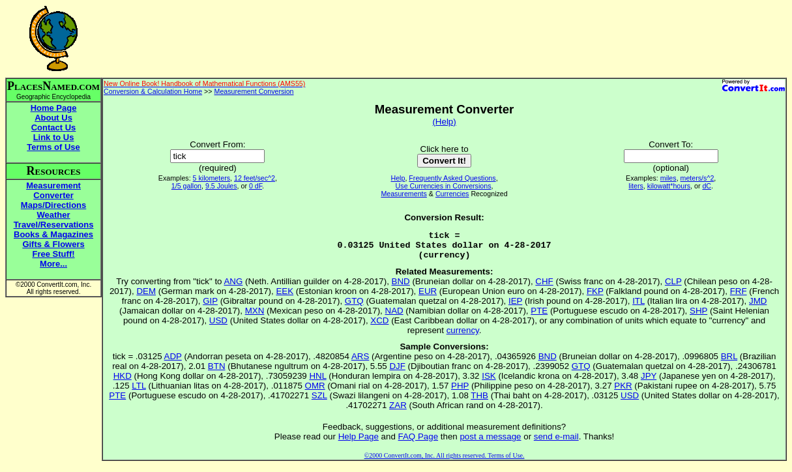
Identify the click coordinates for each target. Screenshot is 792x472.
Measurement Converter (53, 190)
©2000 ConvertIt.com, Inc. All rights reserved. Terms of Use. (444, 461)
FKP (595, 297)
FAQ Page (418, 442)
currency (463, 336)
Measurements (403, 194)
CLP (673, 287)
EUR (427, 297)
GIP (210, 307)
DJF (397, 372)
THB (479, 401)
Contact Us (53, 127)
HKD (122, 382)
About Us (53, 118)
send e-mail (556, 442)
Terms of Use (53, 147)
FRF (738, 297)
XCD (379, 326)
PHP (460, 391)
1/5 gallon (186, 186)
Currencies (452, 194)
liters (635, 186)
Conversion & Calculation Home (153, 91)
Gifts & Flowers (53, 244)
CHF (544, 287)
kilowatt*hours (668, 186)
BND (401, 287)
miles (668, 178)
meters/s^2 (697, 178)
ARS (360, 362)
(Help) (444, 121)
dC (706, 186)
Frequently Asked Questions (452, 178)
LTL (138, 391)
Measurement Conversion (254, 91)
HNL (317, 382)
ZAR (398, 411)
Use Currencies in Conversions (443, 186)
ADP (173, 362)
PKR (623, 391)
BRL (729, 362)
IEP (515, 307)
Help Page (358, 442)
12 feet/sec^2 (254, 178)
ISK (488, 382)
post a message (490, 442)
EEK (284, 297)
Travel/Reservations (54, 224)
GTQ (354, 307)
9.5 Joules (221, 186)
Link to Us (53, 137)
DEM (146, 297)
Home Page (54, 108)
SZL (319, 401)
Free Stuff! (54, 254)
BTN (217, 372)
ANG (233, 287)
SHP (698, 316)
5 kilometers (211, 178)
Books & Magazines (53, 234)
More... (53, 264)
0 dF (255, 186)
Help (398, 178)
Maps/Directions (53, 205)
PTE (539, 316)
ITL (638, 307)
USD (218, 326)
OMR (315, 391)
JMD (758, 307)
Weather (53, 215)
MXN (255, 316)
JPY (648, 382)
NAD (394, 316)
